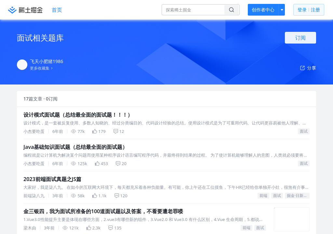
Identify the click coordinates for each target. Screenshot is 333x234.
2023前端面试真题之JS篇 (52, 179)
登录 (309, 10)
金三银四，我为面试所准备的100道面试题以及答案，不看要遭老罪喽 (103, 211)
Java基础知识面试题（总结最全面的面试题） (75, 146)
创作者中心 (263, 9)
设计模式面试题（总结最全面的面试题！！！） (78, 114)
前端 (263, 195)
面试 (304, 131)
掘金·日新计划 (298, 195)
